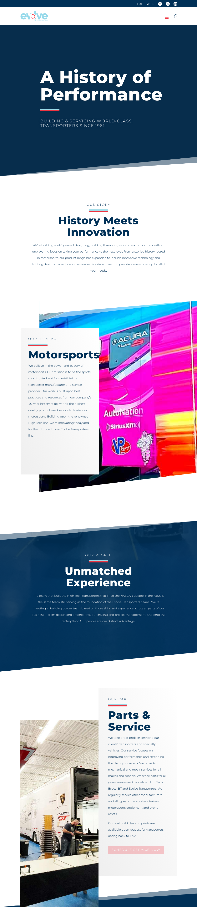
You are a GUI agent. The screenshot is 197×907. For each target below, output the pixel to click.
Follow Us (145, 4)
